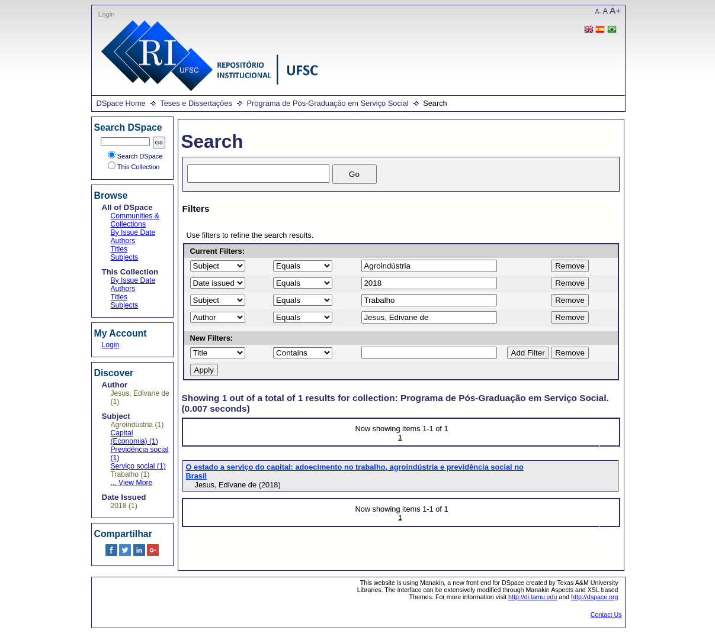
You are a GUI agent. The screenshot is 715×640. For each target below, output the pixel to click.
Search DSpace (135, 156)
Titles (119, 249)
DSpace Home (121, 103)
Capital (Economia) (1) (134, 437)
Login (106, 14)
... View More (132, 483)
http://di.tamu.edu (532, 596)
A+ (615, 10)
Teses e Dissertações (196, 103)
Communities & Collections (135, 220)
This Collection (134, 166)
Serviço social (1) (138, 466)
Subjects (125, 257)
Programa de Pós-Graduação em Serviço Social (327, 103)
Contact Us (606, 614)
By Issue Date (133, 232)
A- (598, 11)
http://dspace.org (594, 596)
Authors (123, 241)
